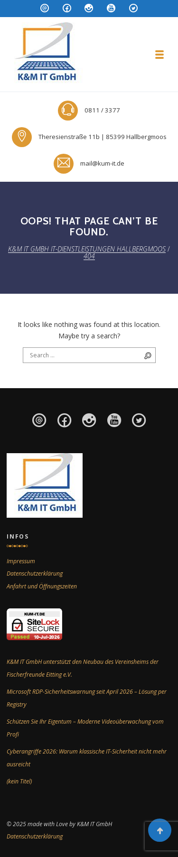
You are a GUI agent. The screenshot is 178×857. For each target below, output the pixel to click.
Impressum (21, 561)
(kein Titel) (19, 781)
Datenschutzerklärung (35, 573)
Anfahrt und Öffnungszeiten (42, 586)
